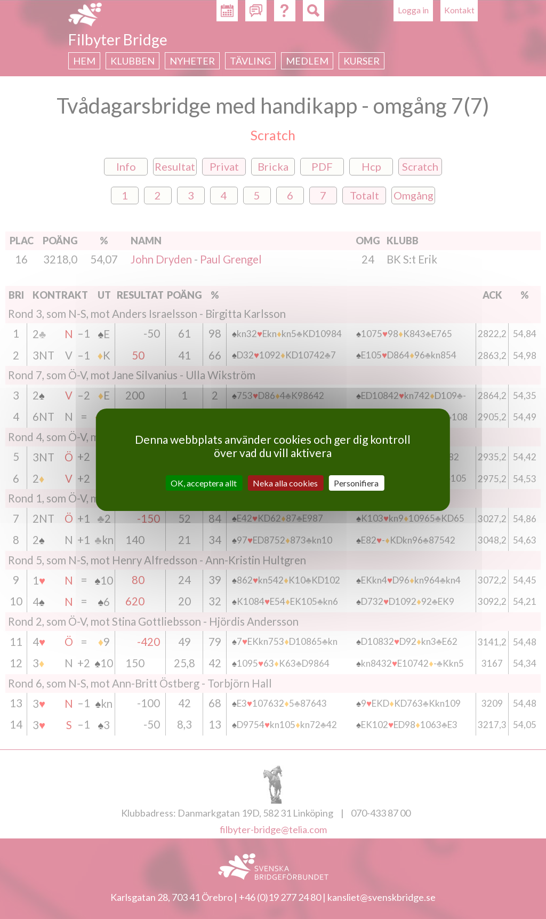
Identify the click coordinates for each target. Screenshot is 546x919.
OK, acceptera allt (204, 482)
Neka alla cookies (285, 482)
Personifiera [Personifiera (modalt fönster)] (356, 482)
